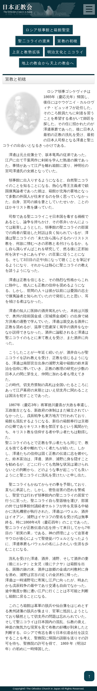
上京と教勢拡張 (26, 52)
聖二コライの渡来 (34, 41)
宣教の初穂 (67, 41)
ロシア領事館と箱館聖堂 (48, 30)
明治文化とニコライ (65, 52)
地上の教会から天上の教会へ (48, 63)
